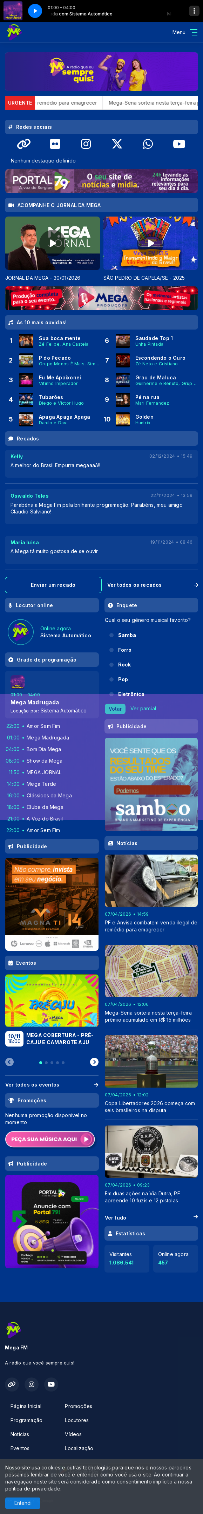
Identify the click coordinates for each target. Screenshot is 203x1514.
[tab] (40, 1062)
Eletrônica (131, 694)
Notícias (20, 1434)
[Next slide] (94, 1062)
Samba (127, 635)
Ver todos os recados (152, 585)
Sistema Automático (64, 710)
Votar (115, 709)
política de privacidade (32, 1489)
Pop (123, 679)
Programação (26, 1420)
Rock (124, 665)
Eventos (20, 1448)
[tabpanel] (52, 249)
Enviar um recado (53, 585)
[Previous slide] (9, 1062)
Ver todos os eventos (52, 1085)
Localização (79, 1448)
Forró (125, 650)
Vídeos (73, 1434)
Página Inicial (26, 1406)
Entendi (23, 1503)
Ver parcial (143, 708)
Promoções (78, 1406)
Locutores (77, 1420)
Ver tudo (151, 1217)
